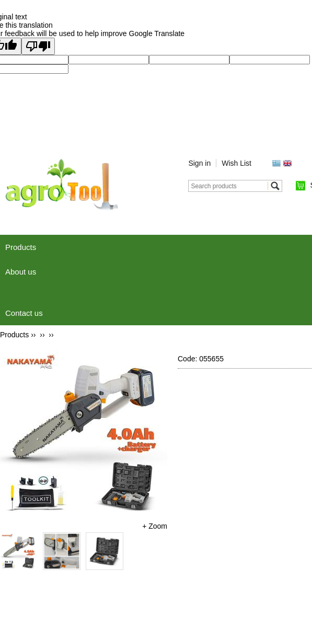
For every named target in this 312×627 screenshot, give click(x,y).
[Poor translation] (38, 46)
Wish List (236, 163)
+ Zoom (154, 526)
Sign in (199, 163)
